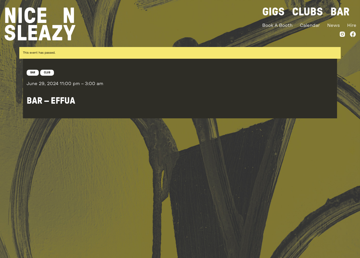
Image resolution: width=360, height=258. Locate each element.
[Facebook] (352, 35)
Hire (351, 25)
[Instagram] (342, 35)
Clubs (307, 11)
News (333, 25)
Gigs (273, 11)
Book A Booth (277, 25)
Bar (339, 11)
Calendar (310, 25)
